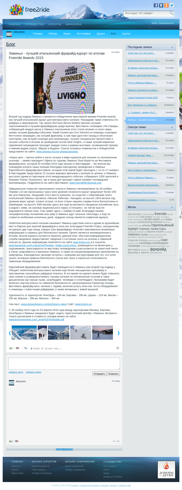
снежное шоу (133, 243)
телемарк (134, 245)
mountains (165, 217)
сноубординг (160, 242)
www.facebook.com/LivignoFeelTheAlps (31, 245)
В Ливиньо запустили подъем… (143, 68)
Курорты (55, 24)
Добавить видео (33, 372)
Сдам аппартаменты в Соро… (143, 200)
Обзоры (53, 33)
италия (159, 231)
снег (164, 240)
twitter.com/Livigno (66, 245)
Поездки (38, 33)
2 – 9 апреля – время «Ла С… (142, 112)
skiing (162, 220)
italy (142, 216)
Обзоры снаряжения (75, 470)
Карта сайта (17, 473)
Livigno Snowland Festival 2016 (143, 97)
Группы (126, 33)
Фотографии (84, 33)
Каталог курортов (44, 461)
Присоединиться (166, 23)
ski (42, 348)
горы (162, 229)
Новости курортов (40, 466)
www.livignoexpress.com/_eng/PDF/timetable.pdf (36, 319)
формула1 (145, 250)
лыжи (144, 234)
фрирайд (158, 249)
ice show (136, 217)
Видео (67, 33)
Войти (154, 23)
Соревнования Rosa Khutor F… (143, 192)
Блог (113, 33)
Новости (15, 466)
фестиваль (134, 249)
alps (130, 214)
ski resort (49, 348)
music (130, 220)
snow (56, 348)
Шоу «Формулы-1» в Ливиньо (142, 105)
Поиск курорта (39, 470)
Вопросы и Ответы (113, 477)
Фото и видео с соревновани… (143, 170)
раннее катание (153, 240)
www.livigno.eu (81, 242)
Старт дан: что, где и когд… (141, 53)
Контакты (113, 485)
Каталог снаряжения (80, 461)
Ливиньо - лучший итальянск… (143, 120)
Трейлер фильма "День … (141, 155)
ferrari (145, 214)
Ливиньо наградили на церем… (143, 90)
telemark (158, 222)
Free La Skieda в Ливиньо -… (142, 83)
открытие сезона (137, 240)
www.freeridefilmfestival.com (85, 182)
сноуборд (145, 242)
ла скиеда (168, 232)
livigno (148, 216)
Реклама (104, 485)
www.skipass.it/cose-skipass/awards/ (57, 151)
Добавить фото (15, 372)
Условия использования (90, 485)
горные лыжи (148, 229)
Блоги (106, 470)
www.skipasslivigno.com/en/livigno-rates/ (44, 304)
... (60, 348)
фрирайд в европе (138, 252)
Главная (14, 24)
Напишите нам (125, 485)
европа (151, 231)
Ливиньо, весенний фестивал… (143, 75)
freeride (36, 348)
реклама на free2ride (64, 449)
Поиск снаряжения (74, 466)
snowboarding (144, 222)
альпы (146, 225)
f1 (142, 214)
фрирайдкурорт (155, 253)
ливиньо (134, 234)
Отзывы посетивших (42, 473)
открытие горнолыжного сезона (150, 237)
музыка (151, 235)
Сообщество (34, 24)
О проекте (74, 485)
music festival (138, 220)
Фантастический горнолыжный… (144, 185)
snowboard (132, 222)
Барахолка (73, 24)
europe (137, 214)
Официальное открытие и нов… (144, 60)
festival (151, 214)
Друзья (101, 33)
